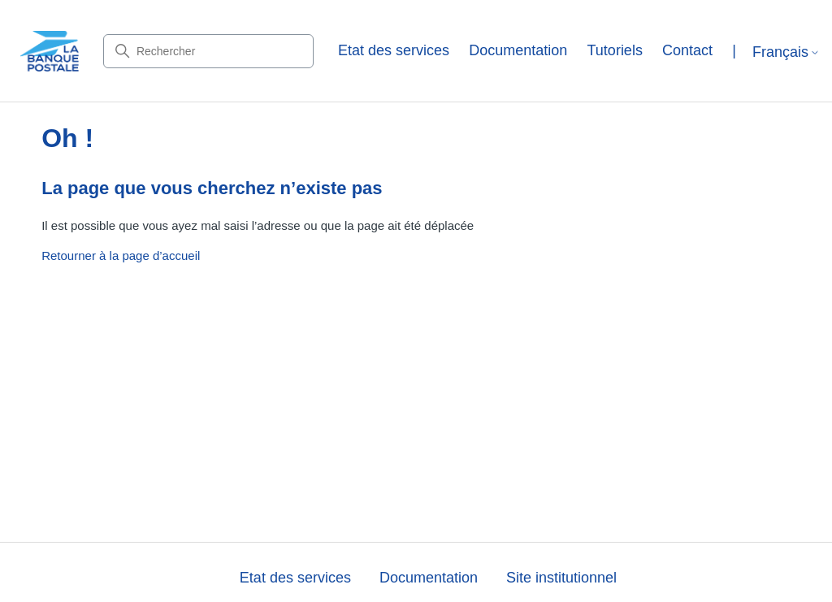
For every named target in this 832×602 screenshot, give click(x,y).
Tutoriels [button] (615, 50)
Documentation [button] (518, 50)
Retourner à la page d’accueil (120, 255)
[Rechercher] (208, 51)
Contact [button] (687, 50)
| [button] (734, 50)
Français (786, 52)
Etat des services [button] (393, 50)
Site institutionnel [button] (561, 578)
